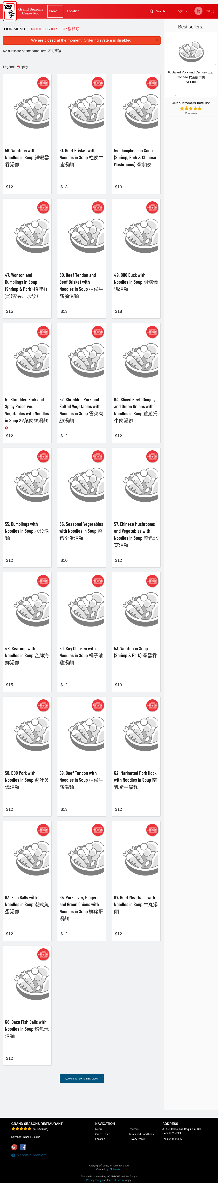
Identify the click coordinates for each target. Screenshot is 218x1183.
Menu (98, 1129)
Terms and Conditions (141, 1134)
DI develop (115, 1169)
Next (215, 65)
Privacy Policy (137, 1138)
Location (73, 11)
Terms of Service (116, 1180)
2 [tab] (182, 95)
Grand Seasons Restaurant (37, 1123)
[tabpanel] (191, 62)
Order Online (53, 14)
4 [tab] (194, 95)
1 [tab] (176, 95)
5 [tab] (200, 95)
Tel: (172, 1138)
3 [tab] (188, 95)
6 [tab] (206, 95)
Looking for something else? (81, 1106)
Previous (167, 65)
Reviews (133, 1129)
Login (180, 11)
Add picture (43, 83)
